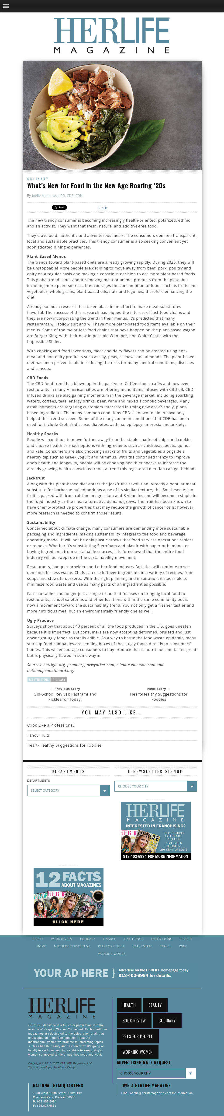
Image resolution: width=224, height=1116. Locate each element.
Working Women (112, 954)
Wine (183, 946)
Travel (165, 946)
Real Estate (142, 946)
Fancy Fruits (38, 735)
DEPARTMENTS (38, 780)
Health (186, 939)
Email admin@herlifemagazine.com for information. (157, 1093)
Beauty (37, 939)
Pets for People (111, 946)
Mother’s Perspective (72, 946)
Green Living (161, 939)
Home (41, 946)
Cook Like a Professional (50, 725)
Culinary (38, 178)
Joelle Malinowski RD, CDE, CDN (57, 195)
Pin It (103, 208)
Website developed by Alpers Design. (52, 1067)
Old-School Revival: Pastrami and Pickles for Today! (65, 697)
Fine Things (133, 939)
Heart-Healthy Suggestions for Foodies (159, 697)
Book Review (61, 939)
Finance (109, 939)
